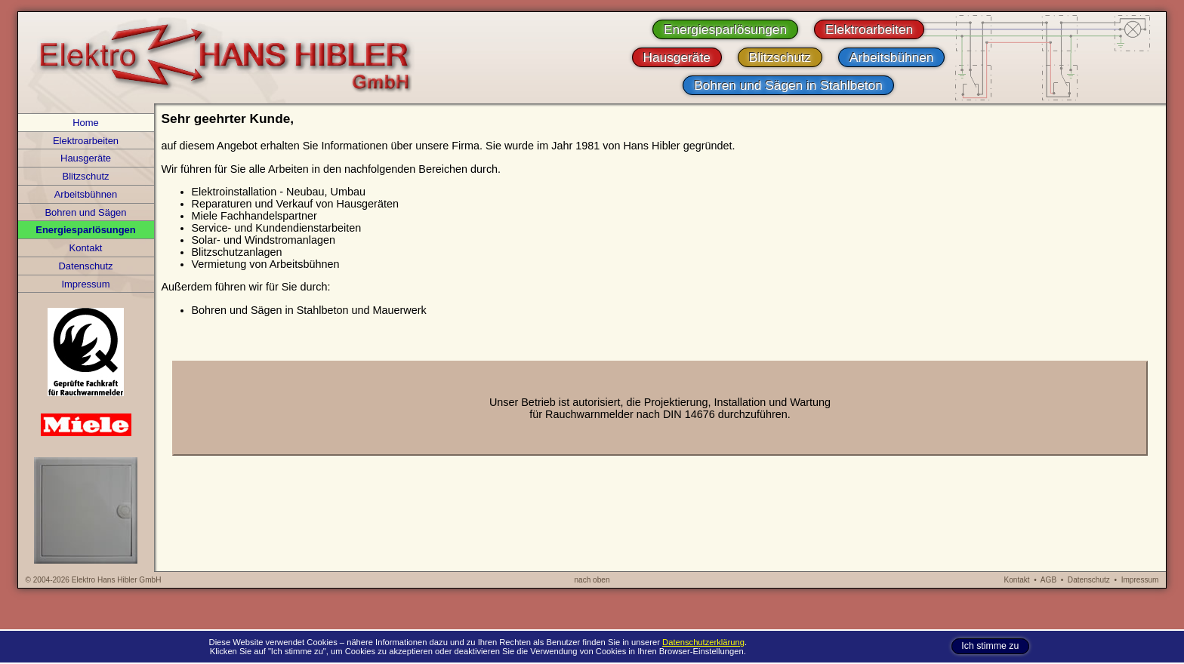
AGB (1048, 580)
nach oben (591, 580)
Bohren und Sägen (85, 212)
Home (85, 122)
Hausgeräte (85, 158)
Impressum (85, 284)
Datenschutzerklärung (703, 642)
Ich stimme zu (990, 646)
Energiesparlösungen (85, 229)
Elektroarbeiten (86, 140)
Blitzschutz (86, 176)
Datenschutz (86, 266)
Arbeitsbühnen (86, 194)
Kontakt (86, 248)
